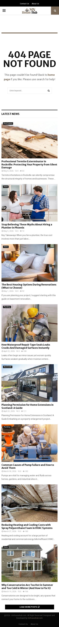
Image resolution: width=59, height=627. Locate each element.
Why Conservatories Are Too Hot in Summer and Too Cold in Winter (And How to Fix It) (27, 586)
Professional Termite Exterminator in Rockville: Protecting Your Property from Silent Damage (29, 164)
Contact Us (24, 4)
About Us (35, 4)
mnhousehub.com (35, 618)
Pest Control (8, 123)
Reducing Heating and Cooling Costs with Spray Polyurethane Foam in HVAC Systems (26, 526)
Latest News (10, 114)
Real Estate (8, 367)
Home (6, 186)
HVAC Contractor (9, 487)
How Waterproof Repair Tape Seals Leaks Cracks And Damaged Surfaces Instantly (25, 346)
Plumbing (7, 307)
